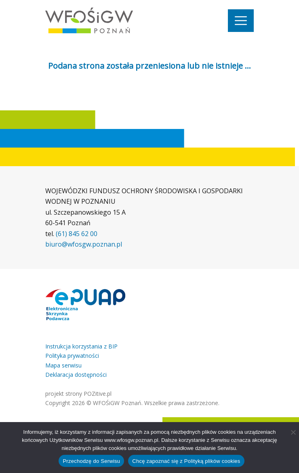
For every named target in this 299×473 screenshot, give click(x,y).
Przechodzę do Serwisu (91, 461)
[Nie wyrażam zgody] (293, 432)
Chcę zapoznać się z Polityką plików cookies (186, 461)
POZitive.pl (98, 393)
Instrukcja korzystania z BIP (81, 346)
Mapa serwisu (63, 365)
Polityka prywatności (72, 355)
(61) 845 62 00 (76, 233)
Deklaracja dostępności (76, 374)
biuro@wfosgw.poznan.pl (83, 244)
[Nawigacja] (241, 20)
